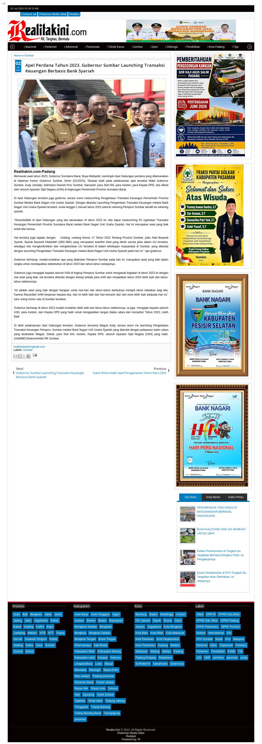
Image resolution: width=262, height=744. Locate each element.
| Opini (148, 46)
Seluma (113, 688)
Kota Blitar (157, 633)
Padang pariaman (103, 676)
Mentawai (80, 670)
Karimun (115, 657)
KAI (229, 633)
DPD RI (211, 614)
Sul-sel (17, 639)
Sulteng (18, 645)
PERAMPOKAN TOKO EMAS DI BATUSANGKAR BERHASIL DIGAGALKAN (217, 511)
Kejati (218, 639)
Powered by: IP (131, 739)
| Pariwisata (87, 46)
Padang (178, 651)
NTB (42, 633)
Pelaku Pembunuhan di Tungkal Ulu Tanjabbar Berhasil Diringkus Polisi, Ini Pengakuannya (220, 555)
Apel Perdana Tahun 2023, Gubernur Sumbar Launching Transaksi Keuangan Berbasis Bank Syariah (95, 68)
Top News (190, 497)
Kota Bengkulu (173, 626)
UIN (198, 657)
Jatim (28, 620)
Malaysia (238, 639)
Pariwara (241, 645)
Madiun (174, 645)
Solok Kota (176, 663)
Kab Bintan (100, 645)
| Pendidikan (186, 46)
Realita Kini (113, 729)
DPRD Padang (230, 620)
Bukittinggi (166, 614)
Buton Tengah (107, 639)
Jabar (48, 614)
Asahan (79, 620)
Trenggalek (81, 707)
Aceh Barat (81, 614)
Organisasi (226, 645)
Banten (91, 620)
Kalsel (17, 626)
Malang (154, 651)
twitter (231, 8)
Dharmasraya (83, 645)
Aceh (16, 614)
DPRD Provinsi (230, 626)
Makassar (141, 651)
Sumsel (18, 651)
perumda (232, 657)
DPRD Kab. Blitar (207, 620)
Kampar (102, 657)
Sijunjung (88, 694)
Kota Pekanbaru (145, 645)
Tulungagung (112, 713)
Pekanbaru (165, 657)
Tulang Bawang (100, 707)
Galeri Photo (236, 497)
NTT (50, 633)
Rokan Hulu (98, 688)
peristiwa (218, 657)
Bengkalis (106, 626)
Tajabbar (80, 700)
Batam (102, 620)
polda (244, 657)
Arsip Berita (213, 497)
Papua (60, 633)
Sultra (29, 645)
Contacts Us (28, 14)
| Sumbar (131, 46)
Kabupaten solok (85, 657)
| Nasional (24, 46)
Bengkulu (36, 614)
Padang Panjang (146, 657)
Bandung (141, 614)
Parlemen (202, 651)
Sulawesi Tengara (36, 639)
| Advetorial (65, 46)
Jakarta (140, 626)
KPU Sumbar (204, 639)
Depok (157, 620)
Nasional (201, 645)
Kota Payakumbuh (168, 639)
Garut (178, 620)
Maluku (32, 633)
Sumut (30, 651)
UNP (207, 657)
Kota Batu (142, 633)
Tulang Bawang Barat (88, 713)
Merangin (95, 670)
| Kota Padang (210, 46)
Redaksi (74, 14)
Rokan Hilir (81, 688)
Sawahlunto (160, 663)
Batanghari (116, 620)
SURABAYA (143, 663)
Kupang (163, 645)
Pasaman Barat (84, 682)
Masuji (109, 663)
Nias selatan (82, 676)
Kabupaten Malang (109, 651)
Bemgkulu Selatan (86, 626)
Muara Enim (111, 670)
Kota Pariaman (145, 639)
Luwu (98, 663)
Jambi (58, 614)
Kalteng (28, 626)
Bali (25, 614)
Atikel (199, 614)
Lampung (19, 633)
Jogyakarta (41, 620)
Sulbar (54, 639)
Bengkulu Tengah (85, 639)
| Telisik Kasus (110, 46)
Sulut (39, 645)
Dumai (168, 620)
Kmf (227, 639)
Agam (116, 614)
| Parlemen (44, 46)
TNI (240, 651)
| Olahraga (166, 46)
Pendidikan (218, 651)
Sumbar (28, 350)
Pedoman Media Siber (52, 14)
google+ (243, 8)
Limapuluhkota (83, 663)
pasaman (80, 719)
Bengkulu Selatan (99, 633)
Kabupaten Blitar (85, 651)
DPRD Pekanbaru (207, 626)
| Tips (229, 46)
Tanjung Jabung (115, 700)
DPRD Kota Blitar (229, 614)
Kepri (50, 626)
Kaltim (40, 626)
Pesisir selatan (105, 682)
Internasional (216, 633)
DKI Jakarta (143, 620)
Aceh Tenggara (100, 614)
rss (249, 8)
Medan (166, 651)
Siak (77, 694)
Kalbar (55, 620)
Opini (213, 645)
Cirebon (181, 614)
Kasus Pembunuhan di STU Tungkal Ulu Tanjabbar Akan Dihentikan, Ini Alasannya (221, 577)
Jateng (17, 620)
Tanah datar (95, 700)
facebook (237, 8)
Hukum (200, 633)
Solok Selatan (105, 694)
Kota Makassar (175, 633)
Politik (231, 651)
